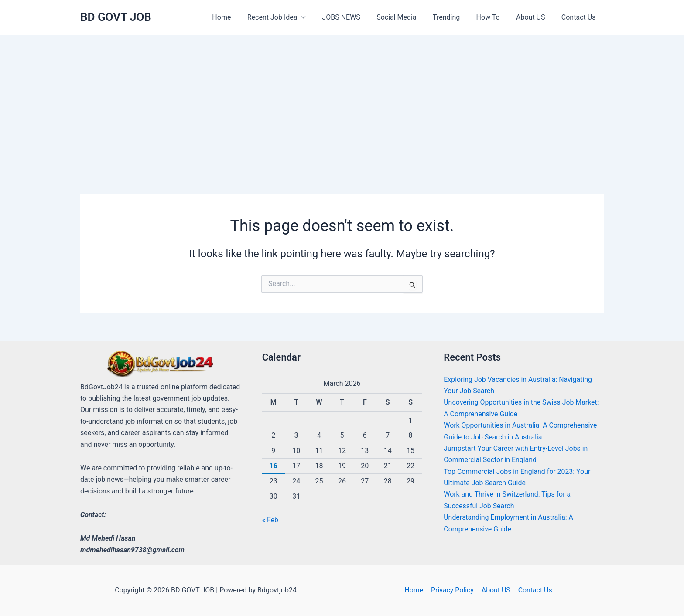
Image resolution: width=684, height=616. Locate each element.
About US (495, 590)
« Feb (270, 520)
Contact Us (534, 590)
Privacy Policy (452, 590)
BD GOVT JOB (115, 17)
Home (414, 590)
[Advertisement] (342, 101)
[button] (291, 17)
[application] (316, 17)
